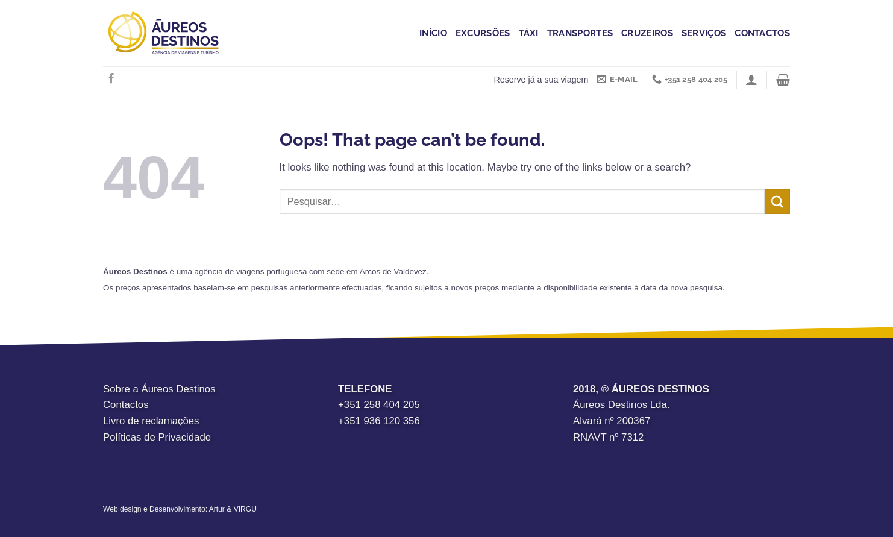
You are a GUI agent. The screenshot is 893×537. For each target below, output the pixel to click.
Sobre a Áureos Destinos (159, 389)
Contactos (762, 33)
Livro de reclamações (151, 421)
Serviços (704, 33)
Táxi (529, 33)
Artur (217, 509)
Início (433, 33)
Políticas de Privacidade (157, 437)
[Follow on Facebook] (111, 79)
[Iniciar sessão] (751, 79)
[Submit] (777, 201)
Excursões (483, 33)
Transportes (580, 33)
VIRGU (245, 509)
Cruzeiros (647, 33)
